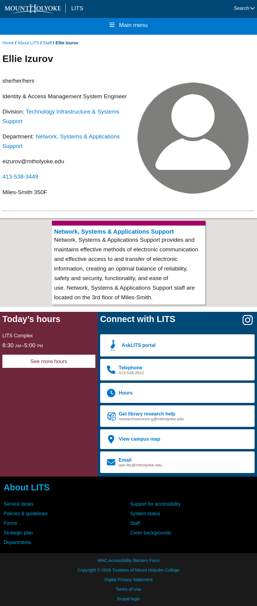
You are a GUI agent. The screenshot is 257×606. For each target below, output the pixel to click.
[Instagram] (248, 322)
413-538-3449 (20, 176)
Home (8, 42)
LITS (77, 8)
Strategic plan (18, 532)
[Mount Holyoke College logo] (33, 8)
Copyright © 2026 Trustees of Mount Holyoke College (128, 570)
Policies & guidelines (26, 513)
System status (145, 513)
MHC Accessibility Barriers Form (128, 560)
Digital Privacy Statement (128, 579)
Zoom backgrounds (150, 532)
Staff (47, 42)
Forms (10, 523)
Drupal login (128, 598)
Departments (17, 542)
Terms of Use (128, 589)
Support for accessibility (155, 504)
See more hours (48, 361)
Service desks (19, 504)
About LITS (28, 42)
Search (244, 8)
